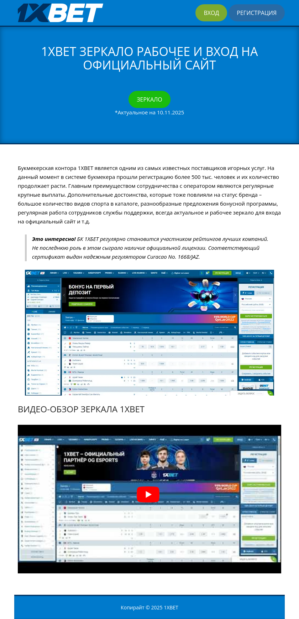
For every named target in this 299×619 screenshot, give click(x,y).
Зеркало (149, 99)
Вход (211, 13)
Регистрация (257, 13)
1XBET (171, 607)
